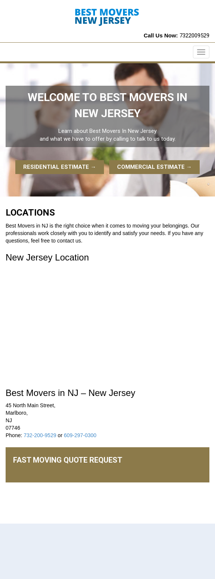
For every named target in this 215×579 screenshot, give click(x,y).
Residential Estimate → (59, 167)
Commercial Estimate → (154, 167)
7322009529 (194, 35)
